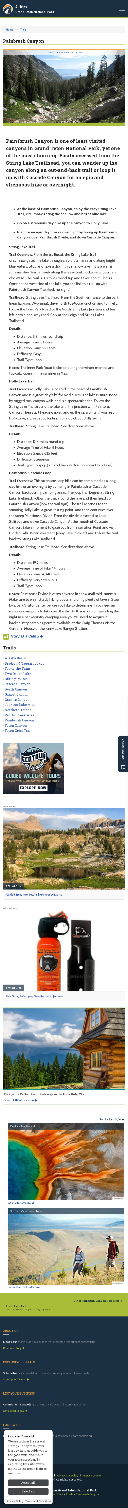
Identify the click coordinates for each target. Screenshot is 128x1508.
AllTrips (21, 6)
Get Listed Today (15, 1411)
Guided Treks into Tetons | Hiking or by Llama (34, 894)
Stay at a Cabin (27, 636)
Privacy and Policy (67, 1475)
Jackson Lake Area (20, 704)
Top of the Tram (17, 668)
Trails (23, 29)
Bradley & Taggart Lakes (24, 663)
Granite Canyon (17, 699)
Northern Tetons (18, 710)
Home (9, 29)
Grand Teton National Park (34, 12)
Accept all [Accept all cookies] (28, 1502)
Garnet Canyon (17, 694)
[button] (12, 86)
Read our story (13, 1348)
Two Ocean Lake (18, 673)
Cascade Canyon (18, 684)
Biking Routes (16, 679)
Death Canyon (16, 689)
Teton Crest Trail (18, 730)
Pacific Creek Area (19, 715)
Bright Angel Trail (16, 1306)
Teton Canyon (16, 725)
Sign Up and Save (16, 1379)
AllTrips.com (77, 52)
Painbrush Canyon (19, 720)
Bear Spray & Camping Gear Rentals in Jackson (34, 996)
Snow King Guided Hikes (24, 1287)
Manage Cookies (92, 1475)
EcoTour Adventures (21, 1202)
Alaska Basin (15, 658)
